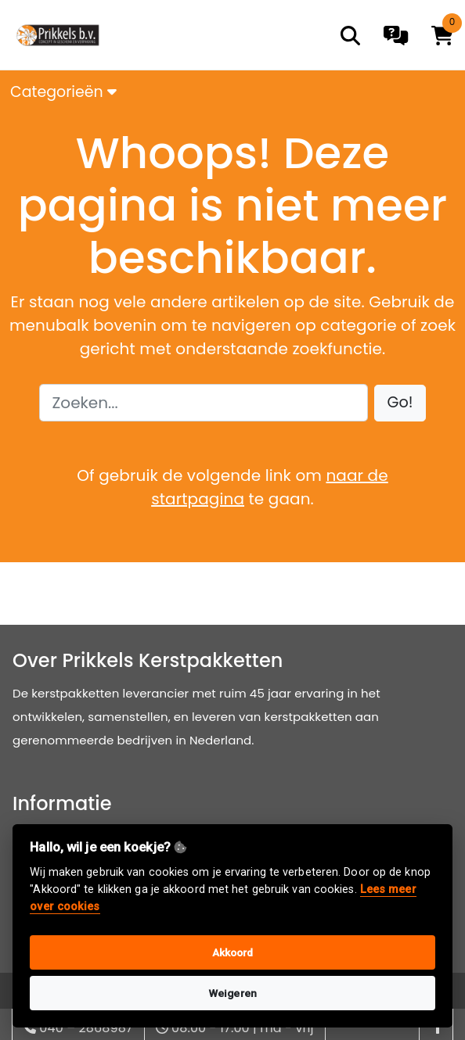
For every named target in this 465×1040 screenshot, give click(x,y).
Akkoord (233, 952)
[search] (350, 35)
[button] (400, 403)
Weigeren (232, 993)
